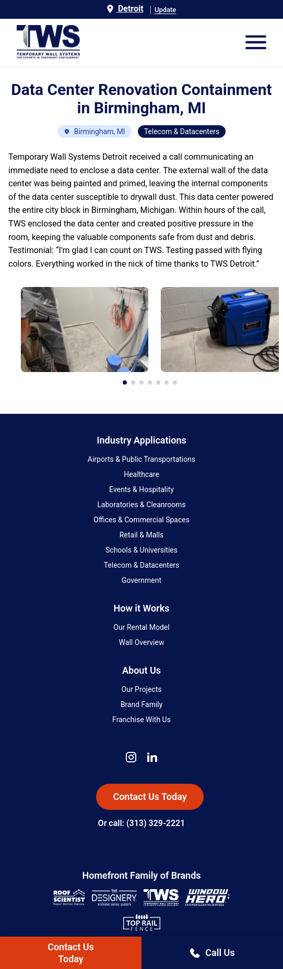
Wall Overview (141, 642)
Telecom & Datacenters (142, 565)
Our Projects (142, 689)
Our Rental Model (141, 627)
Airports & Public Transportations (141, 459)
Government (141, 580)
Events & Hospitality (141, 489)
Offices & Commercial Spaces (141, 520)
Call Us (212, 952)
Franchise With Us (141, 719)
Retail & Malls (142, 535)
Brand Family (142, 704)
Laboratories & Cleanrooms (141, 504)
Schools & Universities (141, 550)
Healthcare (141, 474)
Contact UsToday (71, 952)
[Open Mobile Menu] (255, 43)
